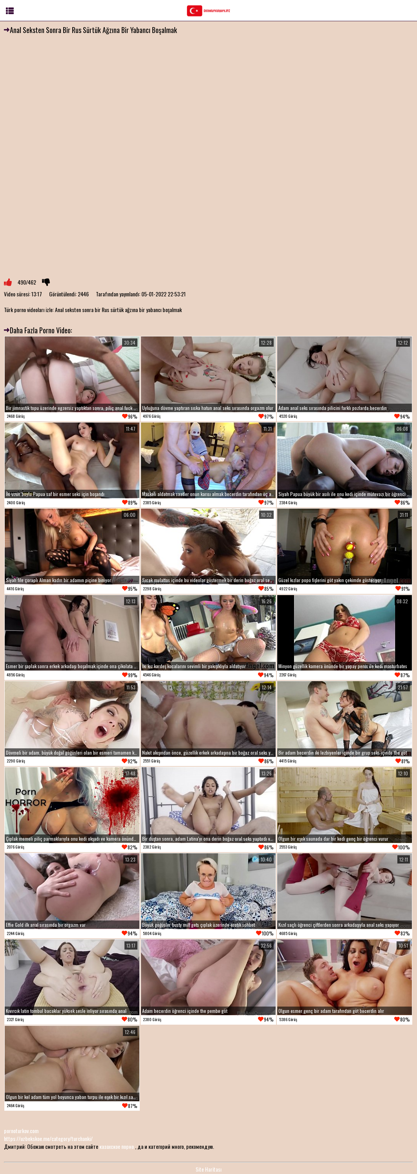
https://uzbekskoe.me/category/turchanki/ (48, 1138)
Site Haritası (208, 1169)
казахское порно (116, 1146)
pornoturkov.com (21, 1130)
